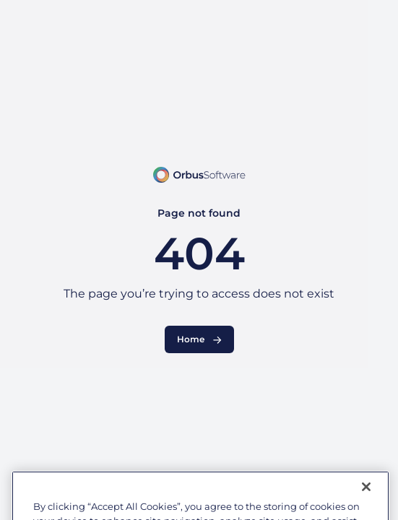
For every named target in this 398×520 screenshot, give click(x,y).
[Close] (366, 497)
